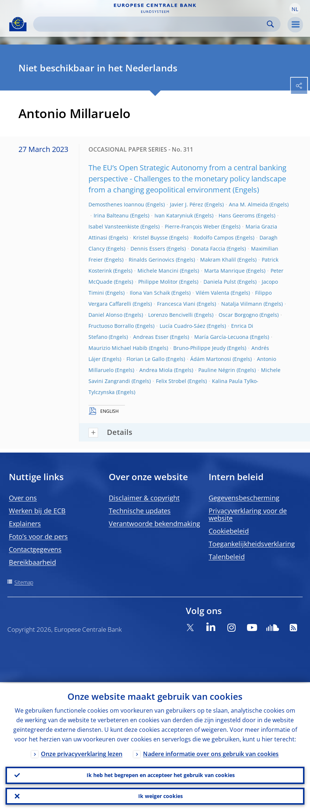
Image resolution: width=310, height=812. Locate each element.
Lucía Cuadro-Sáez (182, 325)
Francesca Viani (176, 303)
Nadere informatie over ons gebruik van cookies (211, 753)
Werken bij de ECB (37, 510)
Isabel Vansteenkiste (113, 226)
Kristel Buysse (150, 237)
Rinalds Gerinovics (151, 259)
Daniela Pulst (219, 281)
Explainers (25, 523)
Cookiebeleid (229, 530)
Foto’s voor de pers (38, 536)
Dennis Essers (147, 248)
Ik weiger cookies (160, 795)
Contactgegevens (35, 549)
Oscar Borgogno (238, 314)
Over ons (23, 497)
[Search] (151, 24)
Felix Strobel (171, 380)
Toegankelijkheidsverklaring (252, 543)
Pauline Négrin (216, 369)
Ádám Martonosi (210, 358)
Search (270, 24)
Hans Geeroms (237, 215)
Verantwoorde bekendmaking (154, 523)
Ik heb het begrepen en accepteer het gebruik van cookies (161, 774)
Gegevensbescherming (244, 497)
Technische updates (140, 510)
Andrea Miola (156, 369)
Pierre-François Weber (192, 226)
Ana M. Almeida (248, 204)
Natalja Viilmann (241, 303)
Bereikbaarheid (32, 562)
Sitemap (23, 582)
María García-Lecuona (221, 336)
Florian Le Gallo (145, 358)
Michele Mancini (157, 270)
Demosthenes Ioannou (116, 204)
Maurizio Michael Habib (117, 347)
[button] (294, 8)
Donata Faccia (208, 248)
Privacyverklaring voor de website (248, 514)
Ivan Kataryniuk (173, 215)
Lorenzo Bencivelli (170, 314)
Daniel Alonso (105, 314)
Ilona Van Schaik (150, 292)
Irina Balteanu (111, 215)
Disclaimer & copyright (144, 497)
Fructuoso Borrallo (111, 325)
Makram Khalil (218, 259)
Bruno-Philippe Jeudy (199, 347)
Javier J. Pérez (186, 204)
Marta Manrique (224, 270)
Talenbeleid (227, 556)
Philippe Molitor (158, 281)
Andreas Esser (150, 336)
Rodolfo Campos (214, 237)
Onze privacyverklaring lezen (81, 753)
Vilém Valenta (212, 292)
